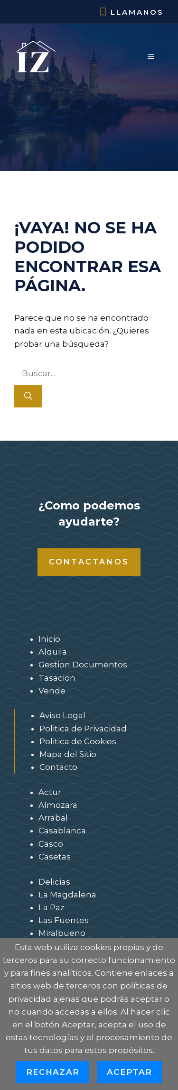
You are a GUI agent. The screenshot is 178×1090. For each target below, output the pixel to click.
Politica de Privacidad (83, 728)
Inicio (49, 639)
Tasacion (56, 678)
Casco (50, 844)
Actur (49, 792)
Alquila (52, 651)
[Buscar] (28, 396)
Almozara (57, 805)
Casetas (54, 856)
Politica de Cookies (77, 741)
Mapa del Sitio (67, 754)
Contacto (58, 767)
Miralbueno (61, 933)
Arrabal (53, 817)
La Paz (51, 907)
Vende (52, 690)
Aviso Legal (62, 715)
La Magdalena (67, 894)
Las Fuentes (63, 920)
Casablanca (62, 830)
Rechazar (52, 1072)
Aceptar (129, 1072)
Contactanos (89, 561)
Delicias (54, 882)
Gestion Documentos (82, 664)
